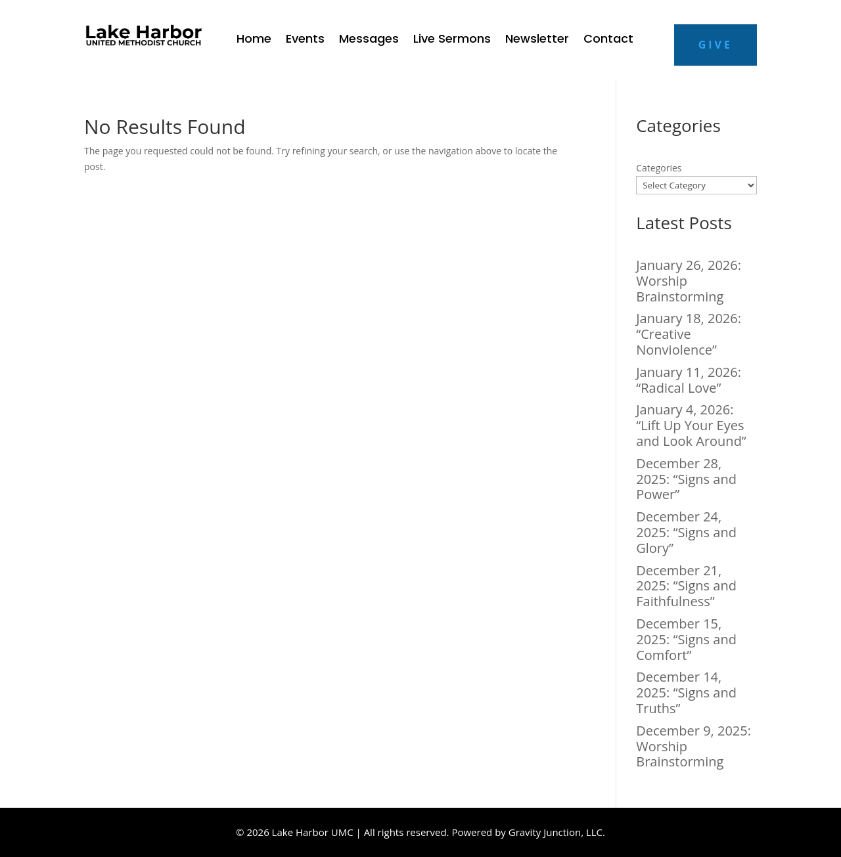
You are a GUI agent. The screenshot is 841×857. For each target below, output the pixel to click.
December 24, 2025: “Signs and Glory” (686, 532)
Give (715, 44)
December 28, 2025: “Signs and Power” (686, 479)
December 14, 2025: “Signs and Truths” (686, 692)
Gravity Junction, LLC (555, 832)
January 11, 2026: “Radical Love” (688, 380)
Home (254, 40)
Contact (608, 40)
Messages (369, 40)
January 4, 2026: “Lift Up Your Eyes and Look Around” (691, 425)
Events (305, 40)
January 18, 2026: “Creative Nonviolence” (688, 334)
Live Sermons (452, 40)
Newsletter (537, 40)
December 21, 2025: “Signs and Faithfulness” (686, 586)
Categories (658, 168)
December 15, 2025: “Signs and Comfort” (686, 639)
